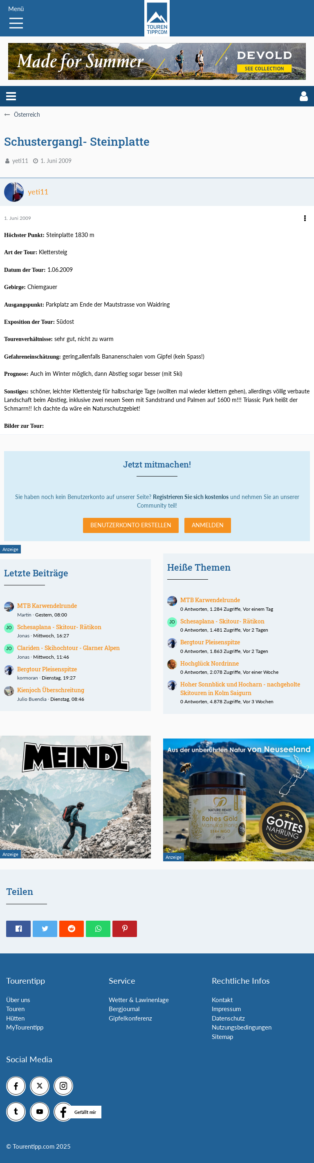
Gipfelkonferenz (130, 1018)
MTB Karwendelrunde (47, 606)
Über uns (18, 999)
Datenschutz (228, 1018)
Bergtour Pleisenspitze (47, 669)
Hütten (15, 1018)
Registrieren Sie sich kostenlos (191, 496)
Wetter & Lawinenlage (139, 999)
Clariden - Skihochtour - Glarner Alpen (68, 648)
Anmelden (208, 525)
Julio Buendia (32, 699)
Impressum (226, 1008)
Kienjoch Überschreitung (50, 690)
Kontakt (222, 999)
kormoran (27, 678)
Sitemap (222, 1036)
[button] (11, 96)
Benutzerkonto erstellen (130, 525)
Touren (15, 1008)
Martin (24, 615)
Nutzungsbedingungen (241, 1027)
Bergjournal (124, 1008)
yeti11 (20, 160)
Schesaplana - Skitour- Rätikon (59, 627)
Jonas (23, 635)
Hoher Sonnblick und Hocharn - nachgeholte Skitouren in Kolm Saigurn (240, 688)
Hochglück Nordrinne (209, 663)
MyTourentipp (24, 1027)
